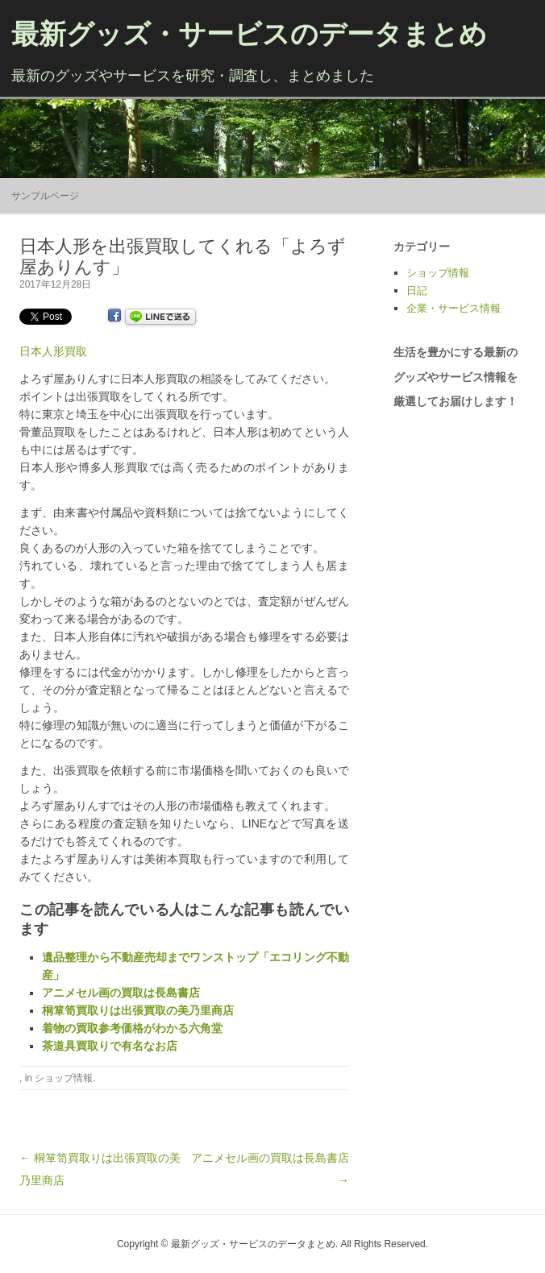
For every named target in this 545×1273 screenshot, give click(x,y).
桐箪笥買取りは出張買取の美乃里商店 (138, 1010)
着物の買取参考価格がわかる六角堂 (132, 1028)
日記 (416, 290)
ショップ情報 (64, 1078)
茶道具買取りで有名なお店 (109, 1045)
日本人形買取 (53, 351)
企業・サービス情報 (453, 308)
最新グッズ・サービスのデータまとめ (249, 34)
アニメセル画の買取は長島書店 (121, 992)
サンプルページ (45, 195)
